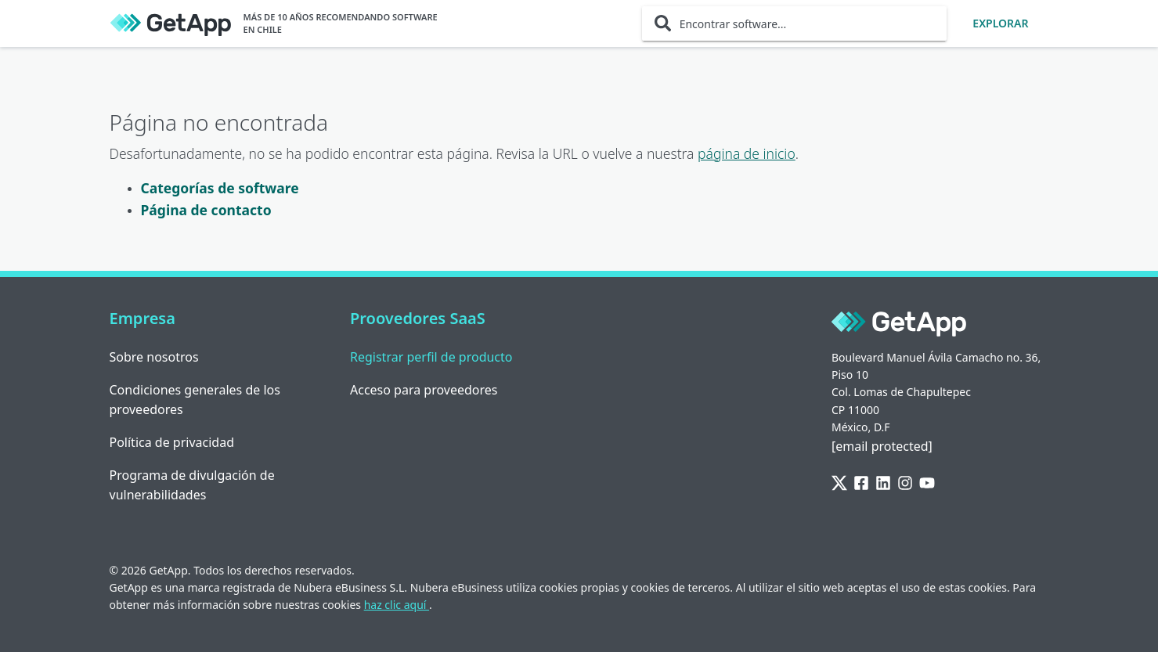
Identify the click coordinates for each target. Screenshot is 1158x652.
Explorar (1000, 23)
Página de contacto (206, 209)
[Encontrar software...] (794, 23)
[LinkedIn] (883, 483)
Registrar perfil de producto (431, 357)
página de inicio (746, 153)
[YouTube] (927, 483)
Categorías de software (220, 187)
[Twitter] (839, 483)
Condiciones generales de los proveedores (195, 400)
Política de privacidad (172, 442)
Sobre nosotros (154, 357)
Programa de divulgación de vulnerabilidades (192, 485)
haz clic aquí (396, 604)
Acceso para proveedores (424, 389)
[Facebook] (861, 483)
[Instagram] (905, 483)
